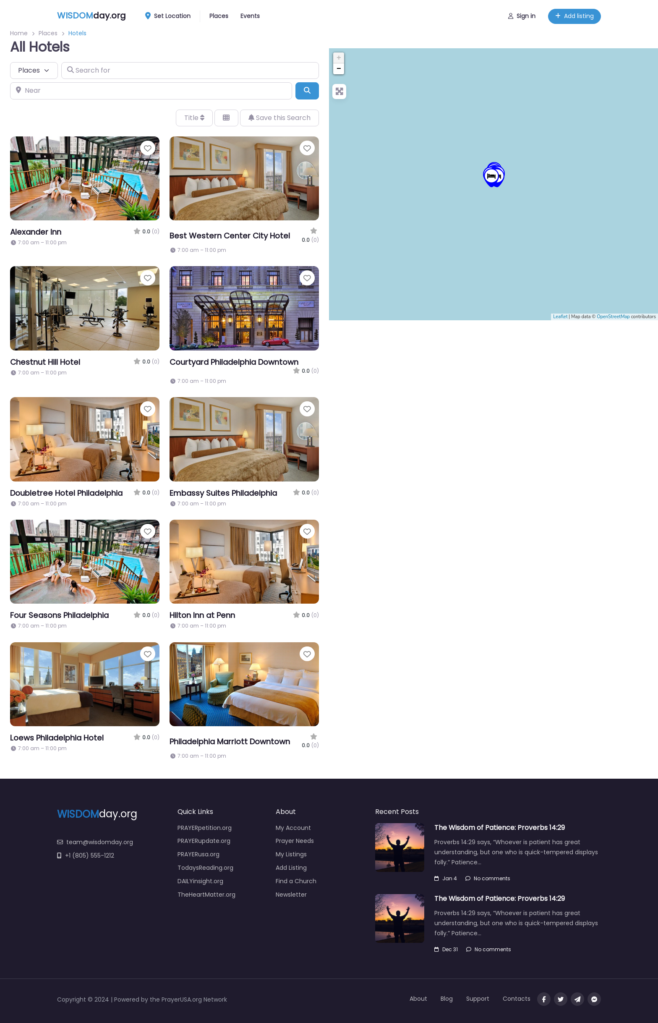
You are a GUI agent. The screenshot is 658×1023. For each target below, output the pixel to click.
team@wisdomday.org (95, 842)
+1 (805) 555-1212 (85, 855)
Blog (447, 998)
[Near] (151, 90)
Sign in (521, 16)
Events (250, 16)
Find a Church (296, 881)
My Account (293, 828)
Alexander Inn (35, 232)
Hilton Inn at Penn (202, 615)
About (418, 998)
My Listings (291, 854)
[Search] (307, 90)
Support (477, 998)
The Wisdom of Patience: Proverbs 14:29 (499, 827)
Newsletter (291, 894)
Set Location (170, 16)
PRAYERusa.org (198, 854)
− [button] (339, 69)
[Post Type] (34, 70)
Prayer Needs (295, 841)
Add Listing (291, 867)
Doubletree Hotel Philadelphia (66, 493)
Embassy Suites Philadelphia (223, 493)
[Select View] (226, 118)
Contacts (516, 998)
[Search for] (190, 70)
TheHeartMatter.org (206, 894)
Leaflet (560, 317)
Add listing (574, 16)
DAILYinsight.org (200, 881)
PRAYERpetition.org (205, 828)
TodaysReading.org (205, 867)
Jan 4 (445, 878)
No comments (487, 878)
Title (194, 118)
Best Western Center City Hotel (230, 235)
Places (218, 16)
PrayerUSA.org (182, 999)
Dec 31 (446, 949)
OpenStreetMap (613, 317)
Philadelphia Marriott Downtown (230, 741)
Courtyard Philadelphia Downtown (234, 362)
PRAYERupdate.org (204, 841)
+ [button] (339, 58)
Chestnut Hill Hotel (45, 362)
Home (19, 33)
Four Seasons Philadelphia (59, 615)
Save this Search (279, 118)
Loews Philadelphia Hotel (57, 738)
